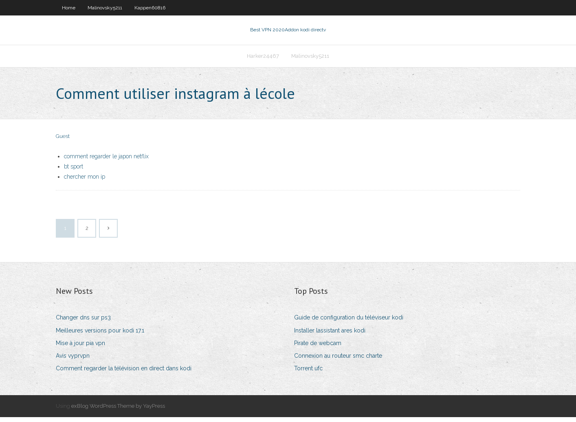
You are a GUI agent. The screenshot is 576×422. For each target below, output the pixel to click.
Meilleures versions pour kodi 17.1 (100, 335)
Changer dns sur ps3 (83, 322)
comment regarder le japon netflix (106, 161)
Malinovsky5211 (105, 8)
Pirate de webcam (317, 348)
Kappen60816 (149, 8)
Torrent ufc (308, 373)
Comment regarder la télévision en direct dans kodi (123, 373)
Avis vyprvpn (73, 360)
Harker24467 (263, 60)
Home (68, 8)
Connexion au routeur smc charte (338, 360)
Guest (63, 141)
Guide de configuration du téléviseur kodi (348, 322)
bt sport (73, 171)
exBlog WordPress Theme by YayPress (118, 411)
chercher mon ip (84, 181)
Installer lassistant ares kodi (329, 335)
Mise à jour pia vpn (80, 348)
